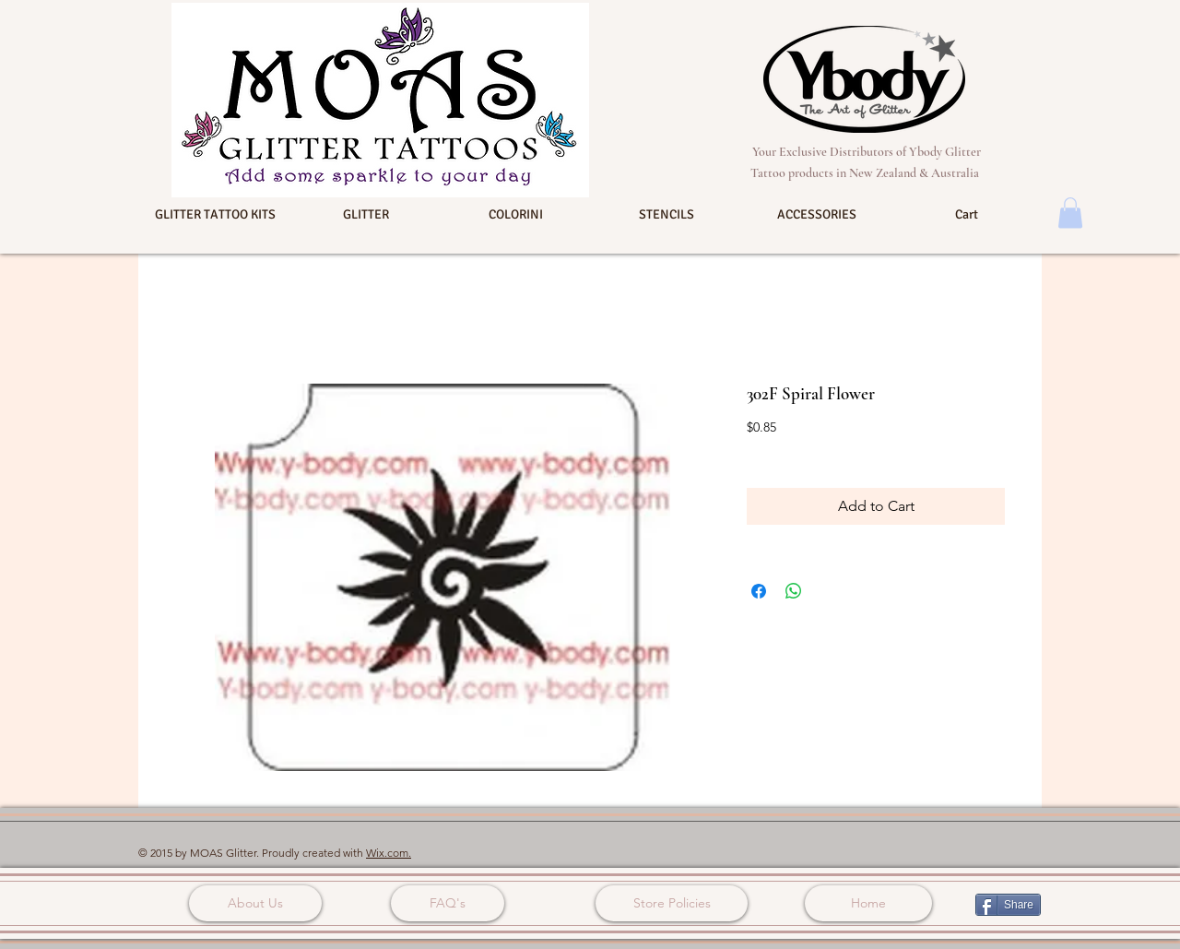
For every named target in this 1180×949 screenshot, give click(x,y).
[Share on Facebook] (759, 591)
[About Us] (255, 903)
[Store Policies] (672, 903)
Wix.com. (388, 853)
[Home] (868, 903)
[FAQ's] (447, 903)
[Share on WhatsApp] (794, 591)
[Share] (1008, 905)
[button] (214, 215)
